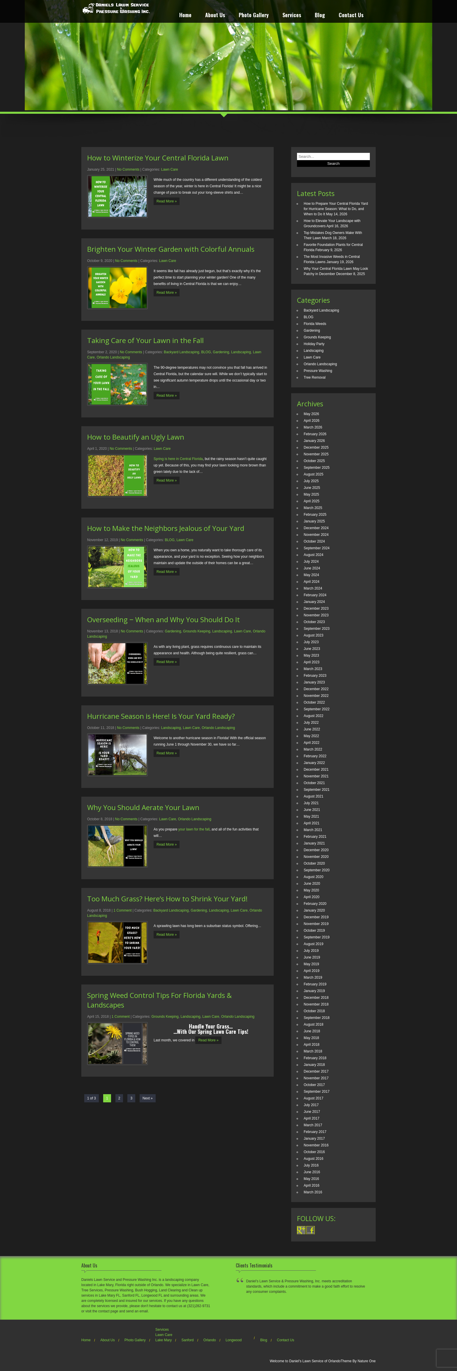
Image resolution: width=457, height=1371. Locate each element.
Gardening (221, 352)
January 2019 (314, 991)
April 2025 (311, 501)
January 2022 (314, 763)
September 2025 (317, 468)
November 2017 (316, 1078)
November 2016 (316, 1145)
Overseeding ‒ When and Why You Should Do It (163, 619)
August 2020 (313, 877)
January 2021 (314, 843)
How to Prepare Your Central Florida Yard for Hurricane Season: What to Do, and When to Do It (336, 209)
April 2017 (311, 1118)
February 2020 (315, 904)
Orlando (209, 1340)
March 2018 (313, 1051)
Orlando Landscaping (113, 357)
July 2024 (311, 561)
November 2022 (316, 696)
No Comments (128, 169)
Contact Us (351, 16)
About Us (215, 16)
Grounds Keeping (196, 631)
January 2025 (314, 521)
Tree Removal (315, 377)
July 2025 (311, 481)
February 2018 (315, 1058)
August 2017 (313, 1098)
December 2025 (316, 447)
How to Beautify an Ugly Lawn (135, 437)
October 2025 (314, 461)
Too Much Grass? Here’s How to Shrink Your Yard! (167, 898)
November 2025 (316, 454)
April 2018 (311, 1045)
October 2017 (314, 1085)
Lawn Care (169, 169)
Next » (148, 1098)
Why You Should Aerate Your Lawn (143, 807)
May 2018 (311, 1038)
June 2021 (312, 810)
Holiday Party (314, 344)
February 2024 (315, 595)
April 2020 (311, 897)
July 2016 (311, 1165)
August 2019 (313, 944)
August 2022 (313, 716)
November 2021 (316, 776)
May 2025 (311, 494)
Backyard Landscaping (181, 352)
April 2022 (311, 743)
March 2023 (313, 669)
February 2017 (315, 1132)
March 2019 (313, 977)
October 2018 (314, 1011)
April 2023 (311, 662)
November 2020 (316, 857)
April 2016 (311, 1185)
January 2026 (314, 441)
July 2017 (311, 1105)
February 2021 (315, 837)
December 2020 (316, 850)
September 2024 (317, 548)
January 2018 (314, 1065)
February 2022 (315, 756)
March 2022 (313, 749)
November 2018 (316, 1004)
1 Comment (123, 910)
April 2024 (311, 582)
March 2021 (313, 830)
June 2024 (312, 568)
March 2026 (313, 427)
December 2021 (316, 769)
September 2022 (317, 709)
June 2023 (312, 649)
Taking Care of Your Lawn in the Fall (145, 340)
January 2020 (314, 910)
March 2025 (313, 508)
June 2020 (312, 884)
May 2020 (311, 890)
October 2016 (314, 1152)
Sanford (187, 1340)
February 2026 (315, 434)
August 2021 (313, 796)
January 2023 (314, 682)
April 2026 (311, 421)
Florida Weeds (315, 324)
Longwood (234, 1340)
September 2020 (317, 870)
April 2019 (311, 971)
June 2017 (312, 1112)
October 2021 (314, 783)
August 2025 (313, 474)
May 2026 (311, 414)
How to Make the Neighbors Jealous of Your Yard (165, 528)
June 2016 (312, 1172)
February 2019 (315, 984)
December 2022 (316, 689)
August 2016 (313, 1159)
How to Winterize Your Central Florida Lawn (157, 157)
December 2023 (316, 608)
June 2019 (312, 957)
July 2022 (311, 723)
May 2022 (311, 736)
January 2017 (314, 1138)
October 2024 (314, 541)
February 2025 (315, 515)
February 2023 (315, 676)
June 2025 (312, 488)
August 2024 (313, 555)
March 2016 (313, 1192)
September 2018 (317, 1018)
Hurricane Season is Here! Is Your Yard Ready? (161, 716)
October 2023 (314, 622)
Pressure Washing (318, 371)
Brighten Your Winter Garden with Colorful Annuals (170, 249)
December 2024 (316, 528)
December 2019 (316, 917)
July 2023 (311, 642)
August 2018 (313, 1024)
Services (291, 16)
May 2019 (311, 964)
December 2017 (316, 1071)
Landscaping (241, 352)
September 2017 (317, 1092)
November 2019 (316, 924)
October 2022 (314, 702)
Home (185, 16)
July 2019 (311, 951)
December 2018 (316, 998)
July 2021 (311, 803)
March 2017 (313, 1125)
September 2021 (317, 790)
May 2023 (311, 655)
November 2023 (316, 615)
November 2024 (316, 535)
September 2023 (317, 629)
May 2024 (311, 575)
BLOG (206, 352)
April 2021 (311, 823)
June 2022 (312, 729)
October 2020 (314, 863)
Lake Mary (163, 1340)
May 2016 (311, 1179)
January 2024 (314, 602)
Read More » (167, 201)
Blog (320, 16)
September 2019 (317, 937)
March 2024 (313, 588)
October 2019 (314, 930)
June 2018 (312, 1031)
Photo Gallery (254, 16)
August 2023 (313, 635)
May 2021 (311, 816)
